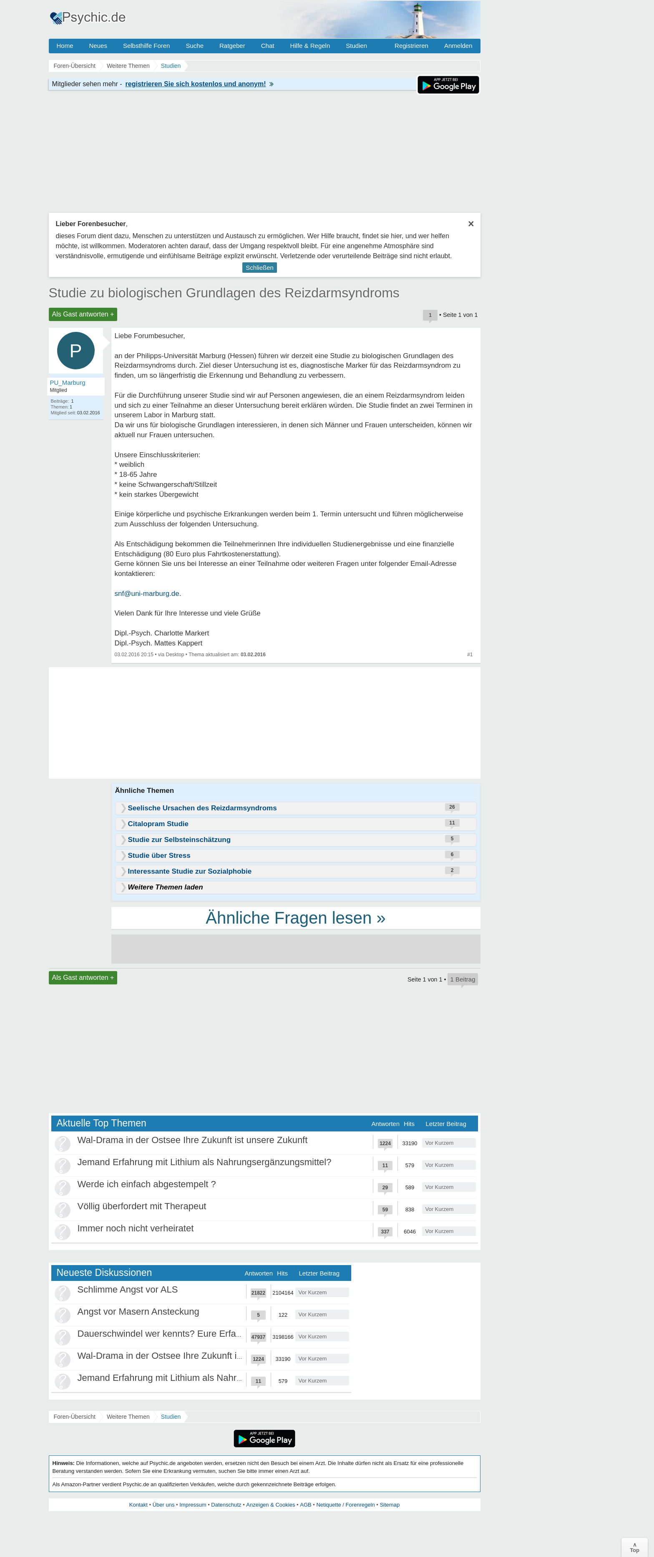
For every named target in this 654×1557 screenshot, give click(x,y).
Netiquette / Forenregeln (345, 1505)
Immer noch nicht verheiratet (136, 1228)
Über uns (164, 1505)
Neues (98, 45)
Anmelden (458, 45)
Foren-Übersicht (75, 1416)
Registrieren (411, 45)
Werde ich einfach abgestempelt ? (147, 1184)
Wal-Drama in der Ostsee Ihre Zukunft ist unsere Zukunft (193, 1140)
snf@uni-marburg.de (147, 594)
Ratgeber (232, 45)
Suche (195, 45)
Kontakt (138, 1505)
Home (65, 45)
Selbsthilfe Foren (146, 45)
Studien (356, 45)
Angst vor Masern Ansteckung (138, 1311)
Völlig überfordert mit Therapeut (142, 1206)
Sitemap (390, 1505)
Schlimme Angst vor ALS (128, 1289)
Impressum (192, 1505)
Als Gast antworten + (83, 314)
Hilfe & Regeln (310, 45)
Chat (267, 45)
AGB (305, 1505)
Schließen (260, 267)
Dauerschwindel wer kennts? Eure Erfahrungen (174, 1333)
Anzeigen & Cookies (270, 1505)
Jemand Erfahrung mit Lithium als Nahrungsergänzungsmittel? (205, 1162)
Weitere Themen (128, 1416)
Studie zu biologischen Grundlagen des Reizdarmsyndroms (224, 292)
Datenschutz (226, 1505)
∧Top (634, 1547)
